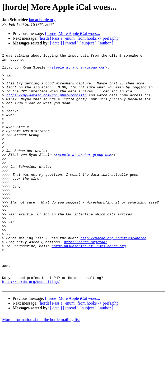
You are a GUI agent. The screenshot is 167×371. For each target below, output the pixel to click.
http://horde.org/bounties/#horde (113, 275)
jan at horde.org (42, 19)
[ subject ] (88, 43)
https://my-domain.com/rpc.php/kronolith (46, 103)
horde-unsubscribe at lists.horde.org (89, 284)
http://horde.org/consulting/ (31, 327)
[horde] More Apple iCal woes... (72, 33)
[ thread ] (70, 43)
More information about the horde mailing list (41, 366)
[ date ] (56, 43)
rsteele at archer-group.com (77, 70)
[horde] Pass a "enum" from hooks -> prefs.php (79, 38)
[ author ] (105, 43)
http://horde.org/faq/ (85, 280)
